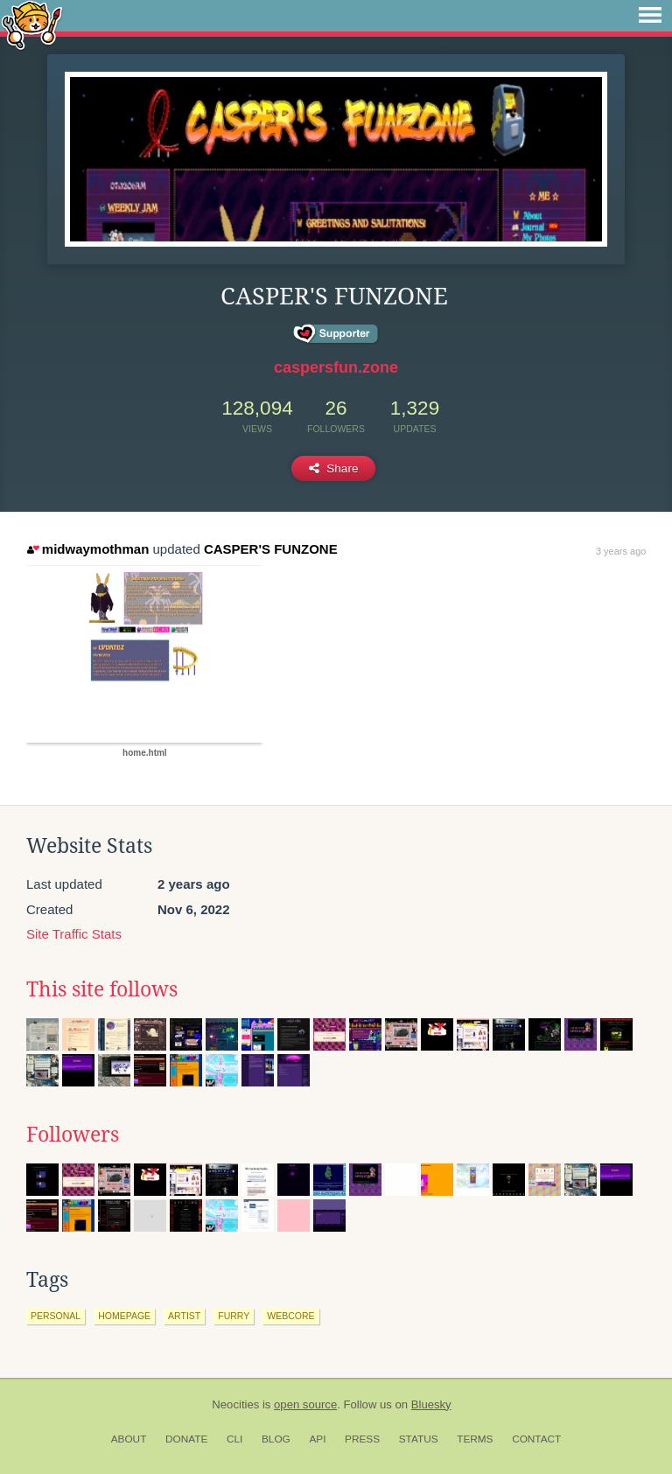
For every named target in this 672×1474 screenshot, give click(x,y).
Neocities (235, 1404)
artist (184, 1315)
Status (418, 1439)
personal (55, 1315)
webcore (290, 1315)
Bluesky (431, 1404)
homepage (124, 1315)
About (129, 1439)
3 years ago (621, 551)
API (317, 1439)
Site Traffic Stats (74, 933)
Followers (72, 1134)
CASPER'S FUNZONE (271, 548)
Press (362, 1439)
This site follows (102, 989)
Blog (276, 1439)
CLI (234, 1439)
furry (233, 1315)
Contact (536, 1439)
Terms (475, 1439)
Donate (186, 1439)
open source (305, 1404)
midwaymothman (88, 548)
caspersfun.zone (336, 367)
